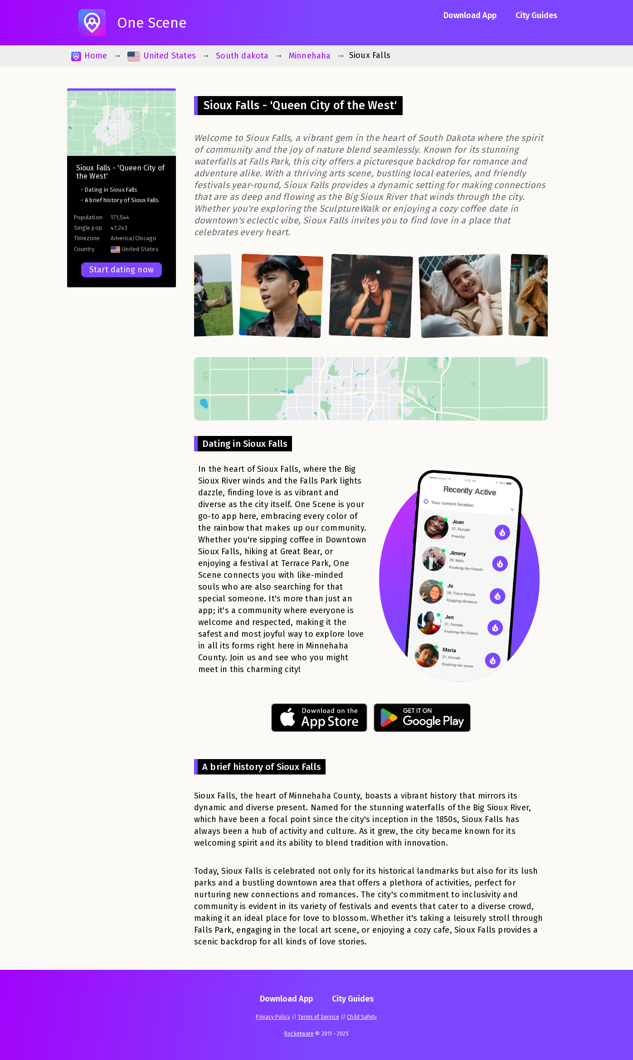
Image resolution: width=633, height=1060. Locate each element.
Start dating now (121, 270)
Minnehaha (310, 56)
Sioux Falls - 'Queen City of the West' (120, 172)
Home (89, 56)
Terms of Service (318, 1017)
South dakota (242, 56)
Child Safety (362, 1017)
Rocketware (299, 1034)
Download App (470, 15)
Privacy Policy (273, 1017)
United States (161, 56)
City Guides (536, 15)
